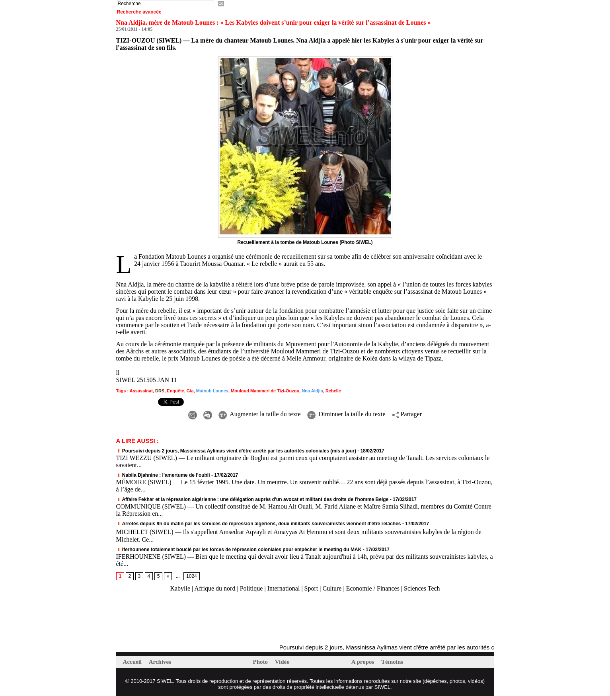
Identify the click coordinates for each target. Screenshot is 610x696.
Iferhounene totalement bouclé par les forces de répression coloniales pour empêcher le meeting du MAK (239, 549)
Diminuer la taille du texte (346, 414)
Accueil (133, 662)
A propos (363, 662)
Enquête (175, 390)
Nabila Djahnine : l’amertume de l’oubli (163, 475)
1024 (191, 576)
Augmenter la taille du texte (259, 414)
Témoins (392, 662)
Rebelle (333, 390)
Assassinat (141, 390)
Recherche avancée (139, 12)
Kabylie (180, 588)
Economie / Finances (373, 588)
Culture (331, 588)
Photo (261, 662)
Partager (407, 414)
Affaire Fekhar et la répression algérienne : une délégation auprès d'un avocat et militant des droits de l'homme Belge (252, 499)
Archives (160, 662)
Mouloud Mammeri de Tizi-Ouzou (265, 390)
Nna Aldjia (312, 390)
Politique (251, 588)
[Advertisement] (209, 618)
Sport (311, 588)
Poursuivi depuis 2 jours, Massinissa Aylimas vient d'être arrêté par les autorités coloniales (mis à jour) (236, 451)
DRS (159, 390)
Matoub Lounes (212, 390)
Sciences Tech (422, 588)
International (283, 588)
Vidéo (282, 662)
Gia (190, 390)
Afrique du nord (214, 588)
